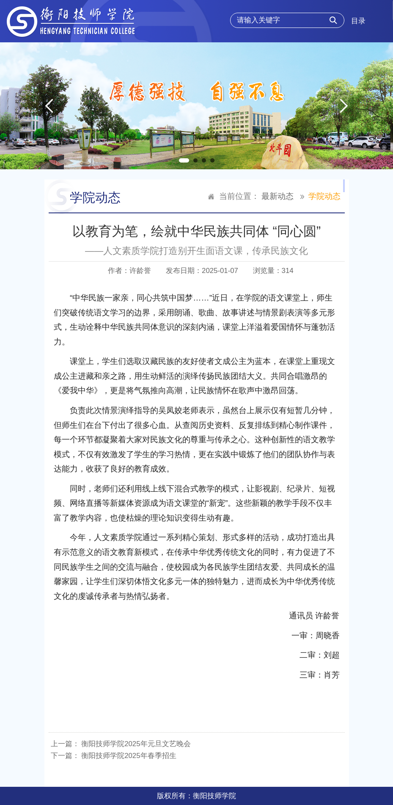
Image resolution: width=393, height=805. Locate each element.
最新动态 (277, 196)
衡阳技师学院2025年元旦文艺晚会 (135, 744)
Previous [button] (48, 106)
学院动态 (324, 196)
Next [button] (344, 106)
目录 (358, 21)
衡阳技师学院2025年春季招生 (128, 756)
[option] (196, 105)
